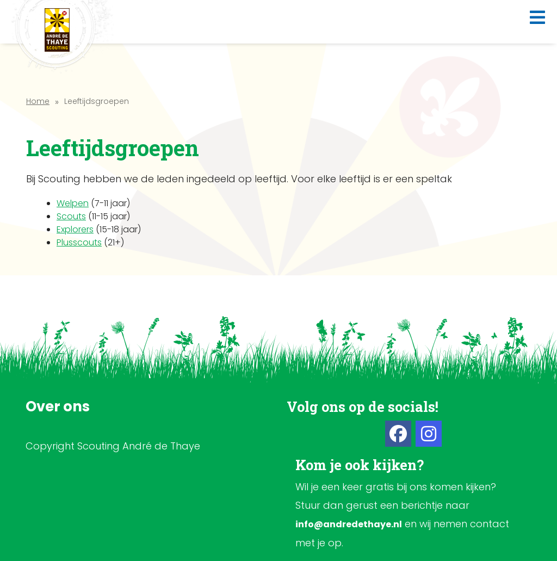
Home (37, 101)
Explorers (75, 229)
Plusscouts (79, 242)
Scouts (71, 216)
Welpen (73, 203)
